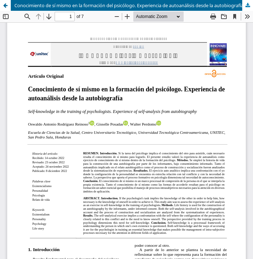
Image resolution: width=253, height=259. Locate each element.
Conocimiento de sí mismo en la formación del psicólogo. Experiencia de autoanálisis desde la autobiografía (128, 5)
